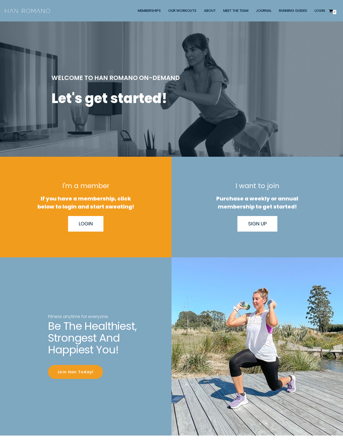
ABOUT (210, 10)
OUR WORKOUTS (182, 10)
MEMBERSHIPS (149, 10)
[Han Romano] (27, 10)
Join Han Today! (75, 371)
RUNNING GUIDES (293, 10)
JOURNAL (263, 10)
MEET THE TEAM (235, 10)
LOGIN (320, 10)
